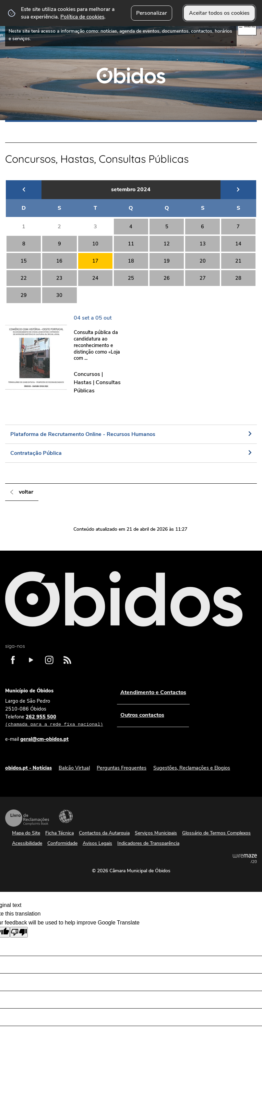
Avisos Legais (97, 843)
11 (131, 243)
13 (203, 243)
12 (167, 243)
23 (59, 278)
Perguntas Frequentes (121, 767)
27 (203, 278)
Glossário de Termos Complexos (216, 833)
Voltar (26, 492)
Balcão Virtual (74, 767)
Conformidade (62, 843)
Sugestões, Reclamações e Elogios (191, 767)
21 (238, 260)
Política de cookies (82, 16)
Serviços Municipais (156, 833)
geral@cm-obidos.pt (44, 739)
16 (59, 260)
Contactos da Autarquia (104, 833)
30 (59, 295)
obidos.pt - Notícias (28, 767)
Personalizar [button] (151, 13)
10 (95, 243)
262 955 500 (54, 720)
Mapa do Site (26, 833)
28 (238, 278)
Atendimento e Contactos (153, 692)
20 (203, 260)
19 (167, 260)
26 (167, 278)
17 (95, 260)
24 (95, 278)
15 (24, 260)
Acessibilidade (66, 816)
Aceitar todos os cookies (219, 13)
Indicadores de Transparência (148, 843)
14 (238, 243)
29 (24, 295)
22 (24, 278)
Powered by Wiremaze (245, 858)
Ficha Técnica (59, 833)
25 (131, 278)
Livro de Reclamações (27, 818)
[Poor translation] (19, 932)
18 (131, 260)
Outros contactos (142, 715)
